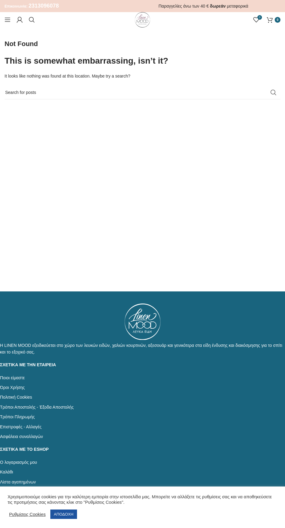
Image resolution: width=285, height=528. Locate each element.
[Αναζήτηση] (32, 20)
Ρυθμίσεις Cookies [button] (27, 514)
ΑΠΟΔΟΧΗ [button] (63, 514)
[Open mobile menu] (8, 20)
